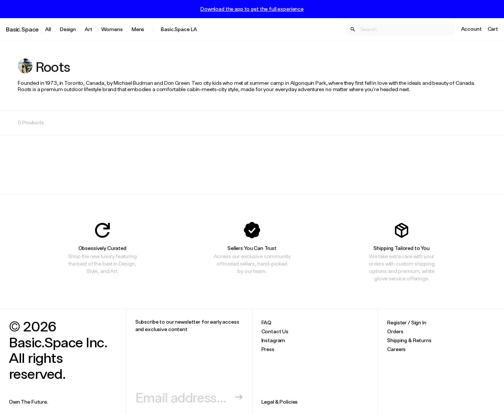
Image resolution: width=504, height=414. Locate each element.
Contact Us (275, 331)
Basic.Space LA (179, 29)
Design (68, 29)
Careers (396, 349)
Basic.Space (22, 29)
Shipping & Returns (409, 340)
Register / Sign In (406, 322)
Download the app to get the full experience (252, 9)
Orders (395, 331)
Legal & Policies (279, 401)
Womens (112, 29)
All (48, 29)
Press (267, 349)
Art (88, 29)
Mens (138, 29)
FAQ (266, 322)
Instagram (273, 340)
